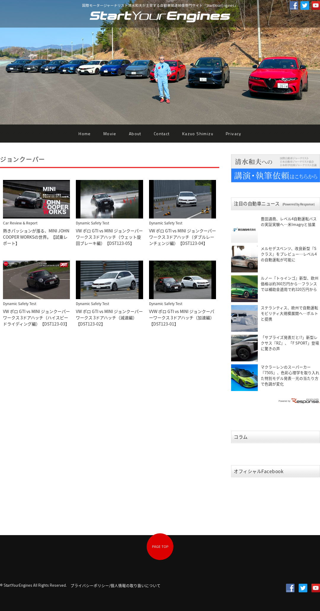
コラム (241, 436)
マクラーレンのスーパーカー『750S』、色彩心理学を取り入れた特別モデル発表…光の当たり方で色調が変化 (290, 375)
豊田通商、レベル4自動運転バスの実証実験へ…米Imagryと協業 (289, 221)
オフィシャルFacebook (259, 471)
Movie (109, 133)
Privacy (233, 133)
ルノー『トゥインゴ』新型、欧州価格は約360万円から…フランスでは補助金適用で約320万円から (290, 283)
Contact (162, 133)
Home (85, 133)
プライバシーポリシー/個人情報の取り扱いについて (116, 585)
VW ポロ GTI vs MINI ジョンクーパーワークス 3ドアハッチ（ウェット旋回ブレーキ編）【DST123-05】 (109, 237)
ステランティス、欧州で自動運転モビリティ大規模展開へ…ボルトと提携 (289, 313)
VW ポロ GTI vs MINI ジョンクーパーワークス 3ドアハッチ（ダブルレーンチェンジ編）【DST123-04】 (182, 237)
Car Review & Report (20, 223)
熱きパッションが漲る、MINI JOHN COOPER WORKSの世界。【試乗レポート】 (36, 237)
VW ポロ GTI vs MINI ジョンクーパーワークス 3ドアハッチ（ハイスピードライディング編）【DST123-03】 (36, 317)
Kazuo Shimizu (197, 133)
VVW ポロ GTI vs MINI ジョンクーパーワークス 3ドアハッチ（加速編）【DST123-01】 (181, 317)
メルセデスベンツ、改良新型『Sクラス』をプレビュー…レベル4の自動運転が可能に (289, 253)
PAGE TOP (160, 546)
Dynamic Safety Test (92, 223)
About (135, 133)
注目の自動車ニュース (274, 203)
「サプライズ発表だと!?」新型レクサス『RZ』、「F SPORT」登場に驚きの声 (290, 342)
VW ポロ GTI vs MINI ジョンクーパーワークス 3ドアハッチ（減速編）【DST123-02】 (109, 317)
